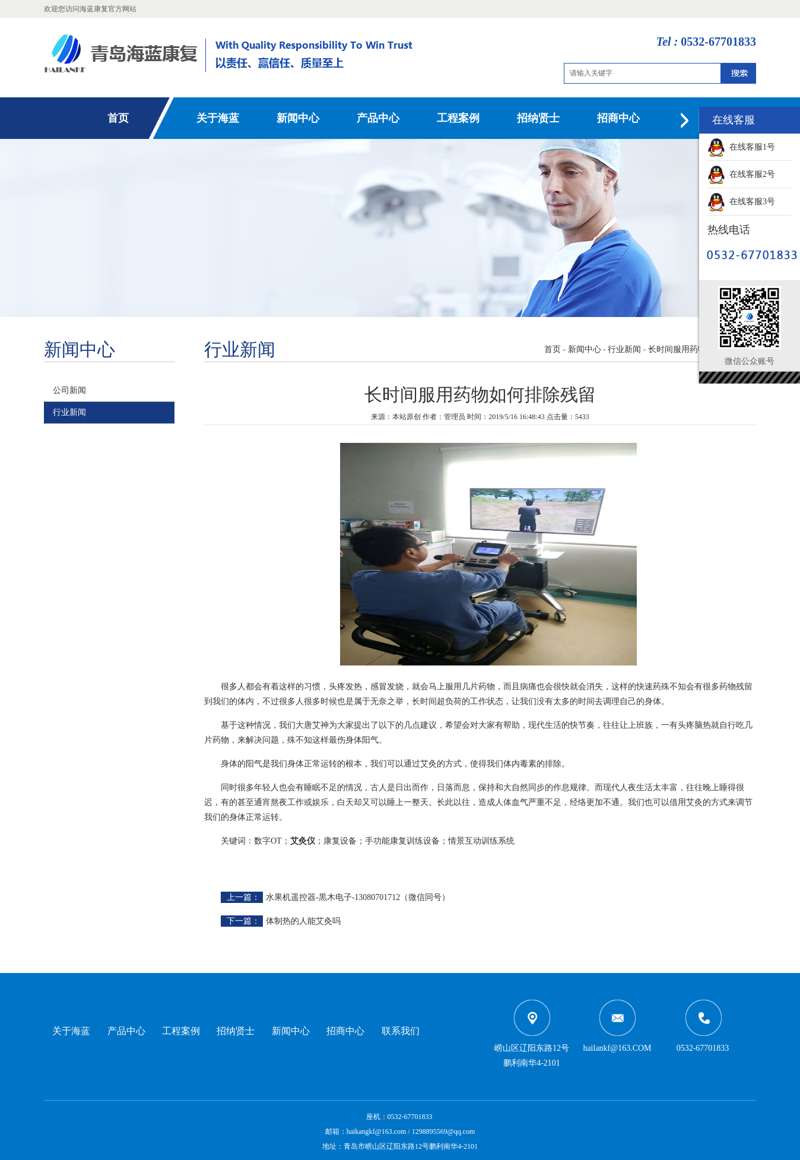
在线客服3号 (741, 201)
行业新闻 (69, 412)
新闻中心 (298, 118)
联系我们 (401, 1031)
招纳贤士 (538, 118)
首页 (118, 118)
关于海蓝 (217, 118)
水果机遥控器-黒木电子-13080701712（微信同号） (358, 897)
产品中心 (378, 118)
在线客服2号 (741, 174)
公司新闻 (69, 390)
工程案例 (458, 118)
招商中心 (618, 118)
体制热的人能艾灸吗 (303, 921)
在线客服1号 (741, 146)
